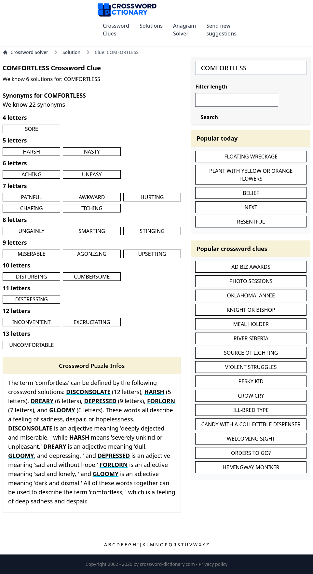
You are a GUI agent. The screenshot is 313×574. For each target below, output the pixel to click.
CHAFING (31, 208)
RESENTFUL (251, 221)
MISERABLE (31, 253)
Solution (71, 52)
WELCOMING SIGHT (251, 438)
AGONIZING (91, 253)
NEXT (251, 207)
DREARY (42, 401)
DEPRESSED (100, 401)
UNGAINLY (32, 231)
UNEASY (92, 174)
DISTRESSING (31, 299)
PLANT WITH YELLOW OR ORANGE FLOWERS (251, 174)
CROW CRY (251, 395)
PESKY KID (251, 381)
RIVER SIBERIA (251, 338)
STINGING (152, 231)
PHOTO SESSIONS (251, 281)
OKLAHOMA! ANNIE (251, 295)
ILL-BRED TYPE (251, 410)
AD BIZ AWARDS (250, 266)
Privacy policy (213, 564)
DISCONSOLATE (88, 392)
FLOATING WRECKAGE (251, 156)
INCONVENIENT (31, 322)
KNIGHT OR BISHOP (251, 309)
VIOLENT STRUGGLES (251, 367)
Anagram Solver (184, 29)
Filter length (211, 86)
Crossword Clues (116, 29)
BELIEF (251, 193)
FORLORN (161, 401)
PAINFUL (31, 197)
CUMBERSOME (92, 276)
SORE (31, 128)
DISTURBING (31, 276)
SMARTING (91, 231)
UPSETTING (152, 253)
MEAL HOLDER (250, 324)
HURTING (152, 197)
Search (209, 117)
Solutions (151, 25)
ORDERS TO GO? (251, 453)
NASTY (92, 151)
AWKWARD (92, 197)
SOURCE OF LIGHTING (251, 352)
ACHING (31, 174)
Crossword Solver (25, 52)
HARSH (31, 151)
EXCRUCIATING (92, 322)
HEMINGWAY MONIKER (251, 467)
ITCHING (91, 208)
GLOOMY (62, 410)
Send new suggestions (221, 29)
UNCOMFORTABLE (31, 344)
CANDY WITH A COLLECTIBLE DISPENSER (251, 424)
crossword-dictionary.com (168, 564)
